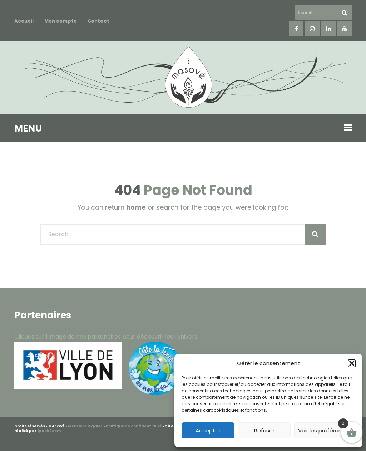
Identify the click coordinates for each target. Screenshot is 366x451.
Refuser (264, 430)
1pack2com (49, 430)
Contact (98, 21)
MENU (28, 128)
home (136, 207)
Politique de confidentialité (134, 426)
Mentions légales (85, 426)
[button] (351, 363)
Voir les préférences (324, 430)
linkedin (328, 28)
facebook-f (296, 28)
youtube (344, 28)
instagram (312, 28)
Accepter (208, 430)
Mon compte (60, 21)
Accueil (24, 21)
